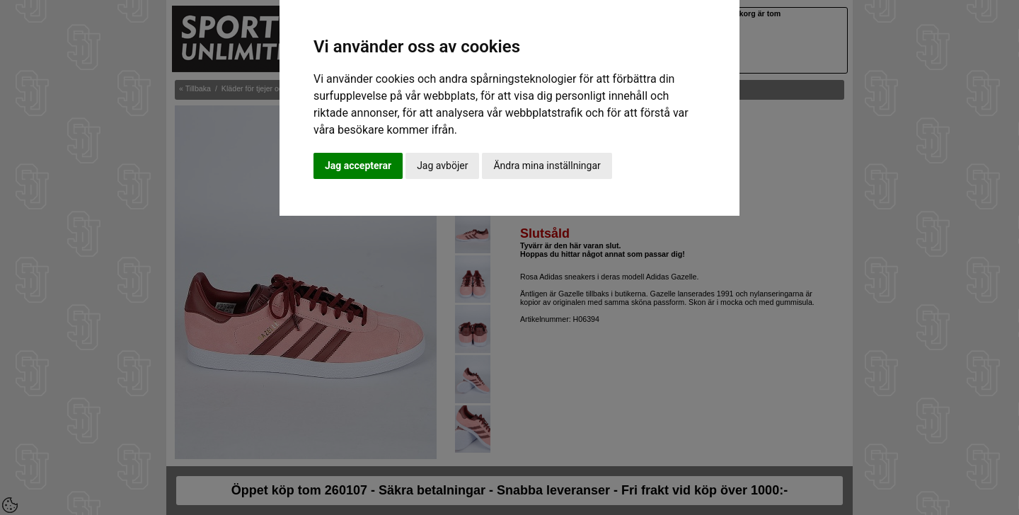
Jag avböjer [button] (442, 165)
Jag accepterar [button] (358, 165)
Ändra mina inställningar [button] (546, 165)
